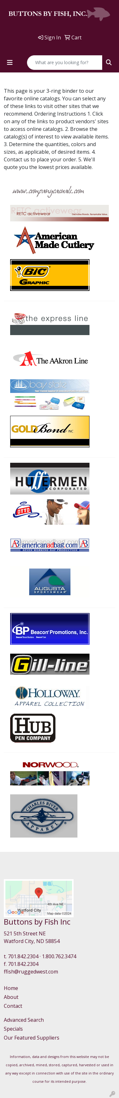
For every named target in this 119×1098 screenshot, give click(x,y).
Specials (13, 1028)
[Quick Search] (64, 62)
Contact (13, 1005)
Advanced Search (24, 1019)
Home (11, 988)
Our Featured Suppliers (31, 1037)
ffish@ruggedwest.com (31, 971)
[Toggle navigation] (10, 62)
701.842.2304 (23, 956)
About (11, 997)
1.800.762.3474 (59, 956)
